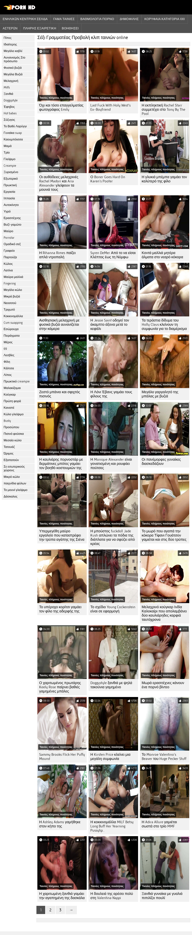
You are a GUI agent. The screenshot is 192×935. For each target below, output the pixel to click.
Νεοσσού (10, 303)
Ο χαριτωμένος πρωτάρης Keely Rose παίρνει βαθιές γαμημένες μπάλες (60, 687)
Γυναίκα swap (13, 133)
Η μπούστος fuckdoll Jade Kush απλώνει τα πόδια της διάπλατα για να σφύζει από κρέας (112, 537)
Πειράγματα (12, 335)
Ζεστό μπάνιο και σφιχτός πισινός (59, 394)
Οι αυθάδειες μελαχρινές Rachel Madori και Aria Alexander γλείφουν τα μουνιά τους (58, 183)
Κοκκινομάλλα (13, 316)
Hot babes (10, 113)
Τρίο (7, 152)
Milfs (7, 87)
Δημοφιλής (129, 19)
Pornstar (9, 237)
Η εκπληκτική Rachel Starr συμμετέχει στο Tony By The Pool (163, 109)
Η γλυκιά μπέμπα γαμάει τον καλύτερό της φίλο (164, 179)
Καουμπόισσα (13, 139)
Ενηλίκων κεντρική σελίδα (25, 19)
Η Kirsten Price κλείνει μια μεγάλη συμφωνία (110, 756)
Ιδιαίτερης (10, 44)
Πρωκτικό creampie (17, 381)
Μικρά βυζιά (12, 296)
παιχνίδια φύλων (15, 483)
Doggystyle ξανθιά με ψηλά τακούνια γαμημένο (111, 685)
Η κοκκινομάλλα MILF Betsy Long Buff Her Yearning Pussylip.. (111, 826)
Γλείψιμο (9, 159)
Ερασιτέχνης (12, 218)
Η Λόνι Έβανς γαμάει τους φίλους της (111, 394)
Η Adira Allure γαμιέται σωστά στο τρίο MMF (159, 824)
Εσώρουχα (11, 329)
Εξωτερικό (11, 178)
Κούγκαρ (10, 394)
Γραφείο (9, 250)
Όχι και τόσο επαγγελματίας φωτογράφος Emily (61, 107)
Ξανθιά (8, 94)
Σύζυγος (9, 119)
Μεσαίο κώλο (12, 440)
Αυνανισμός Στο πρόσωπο (14, 59)
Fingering (10, 283)
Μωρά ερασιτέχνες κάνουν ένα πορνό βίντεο (163, 685)
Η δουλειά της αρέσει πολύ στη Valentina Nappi (111, 896)
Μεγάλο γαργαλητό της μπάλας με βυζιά (160, 394)
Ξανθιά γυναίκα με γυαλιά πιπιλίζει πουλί (162, 896)
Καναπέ (9, 407)
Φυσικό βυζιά (13, 67)
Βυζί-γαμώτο (12, 224)
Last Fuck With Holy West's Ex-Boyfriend (110, 107)
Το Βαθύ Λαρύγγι (15, 126)
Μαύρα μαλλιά (13, 277)
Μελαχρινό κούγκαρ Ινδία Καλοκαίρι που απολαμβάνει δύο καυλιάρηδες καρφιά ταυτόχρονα (164, 613)
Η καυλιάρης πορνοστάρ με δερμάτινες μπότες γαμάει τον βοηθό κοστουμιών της (61, 463)
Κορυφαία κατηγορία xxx (164, 19)
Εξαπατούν (11, 460)
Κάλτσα (9, 368)
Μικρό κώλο (12, 477)
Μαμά (8, 146)
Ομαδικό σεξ (12, 244)
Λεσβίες (9, 355)
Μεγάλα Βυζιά (13, 74)
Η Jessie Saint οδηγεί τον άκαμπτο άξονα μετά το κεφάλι (109, 324)
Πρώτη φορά (12, 401)
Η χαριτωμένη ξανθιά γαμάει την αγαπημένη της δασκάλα (62, 896)
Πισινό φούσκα (14, 433)
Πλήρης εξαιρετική (39, 28)
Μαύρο (8, 231)
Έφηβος (9, 107)
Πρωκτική (10, 185)
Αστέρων (10, 28)
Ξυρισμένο (11, 172)
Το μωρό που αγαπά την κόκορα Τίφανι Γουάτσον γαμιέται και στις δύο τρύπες (164, 535)
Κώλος (8, 264)
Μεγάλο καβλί (13, 51)
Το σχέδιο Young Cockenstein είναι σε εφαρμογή (112, 609)
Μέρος (8, 342)
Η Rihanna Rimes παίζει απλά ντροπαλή (57, 255)
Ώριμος (8, 453)
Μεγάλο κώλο (13, 290)
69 (5, 349)
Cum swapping (13, 322)
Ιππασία (9, 198)
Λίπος (8, 375)
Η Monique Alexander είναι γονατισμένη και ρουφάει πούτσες (111, 463)
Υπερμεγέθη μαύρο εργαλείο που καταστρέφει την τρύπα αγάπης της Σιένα (61, 535)
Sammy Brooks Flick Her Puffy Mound (62, 756)
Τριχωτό (9, 309)
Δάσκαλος (10, 496)
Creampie (10, 165)
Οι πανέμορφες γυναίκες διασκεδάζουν (161, 461)
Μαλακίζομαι (12, 388)
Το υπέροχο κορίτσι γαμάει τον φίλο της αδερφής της (60, 609)
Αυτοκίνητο (11, 205)
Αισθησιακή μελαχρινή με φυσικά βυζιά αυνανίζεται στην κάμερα (59, 324)
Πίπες (8, 38)
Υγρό (7, 211)
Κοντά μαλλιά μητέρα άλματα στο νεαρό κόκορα (162, 255)
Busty (7, 421)
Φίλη (7, 361)
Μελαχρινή (11, 81)
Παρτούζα (10, 257)
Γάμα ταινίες (64, 19)
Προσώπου (11, 427)
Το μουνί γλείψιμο (15, 490)
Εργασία (9, 191)
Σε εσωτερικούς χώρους (14, 468)
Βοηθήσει (70, 28)
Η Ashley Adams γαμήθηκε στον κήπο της (60, 824)
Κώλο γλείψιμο (13, 414)
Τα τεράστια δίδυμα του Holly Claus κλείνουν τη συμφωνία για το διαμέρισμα (164, 324)
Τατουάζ (9, 447)
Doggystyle (11, 100)
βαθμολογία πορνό (97, 19)
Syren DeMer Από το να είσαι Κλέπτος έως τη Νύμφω (113, 255)
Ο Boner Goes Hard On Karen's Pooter (107, 179)
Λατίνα (8, 270)
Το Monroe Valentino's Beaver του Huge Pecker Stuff (164, 756)
